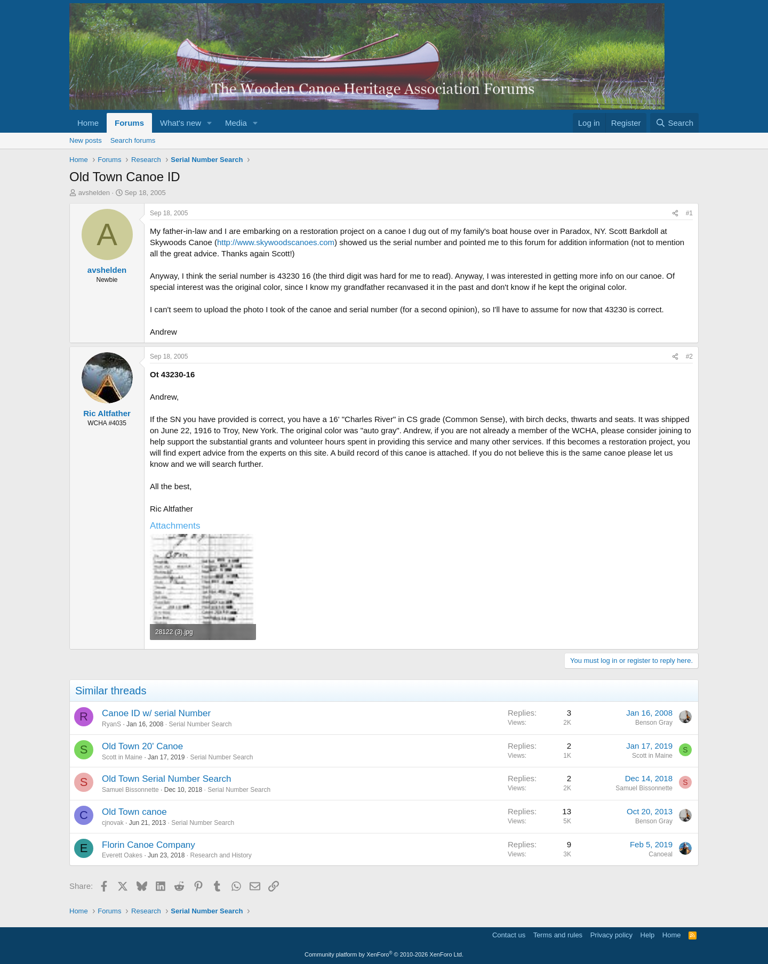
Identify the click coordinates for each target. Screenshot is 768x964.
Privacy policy (611, 935)
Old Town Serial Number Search (166, 779)
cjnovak (113, 823)
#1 (689, 213)
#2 (689, 356)
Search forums (133, 140)
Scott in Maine (122, 757)
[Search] (674, 123)
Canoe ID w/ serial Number (156, 713)
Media (236, 122)
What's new (180, 122)
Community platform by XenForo (384, 954)
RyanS (111, 724)
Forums (129, 122)
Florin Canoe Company (148, 845)
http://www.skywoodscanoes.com (275, 242)
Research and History (220, 855)
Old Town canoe (134, 812)
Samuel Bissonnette (130, 789)
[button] (209, 123)
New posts (85, 140)
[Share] (675, 213)
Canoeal (661, 854)
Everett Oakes (122, 855)
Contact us (508, 935)
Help (648, 935)
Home (88, 122)
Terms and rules (557, 935)
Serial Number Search (200, 724)
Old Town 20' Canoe (142, 746)
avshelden (94, 193)
